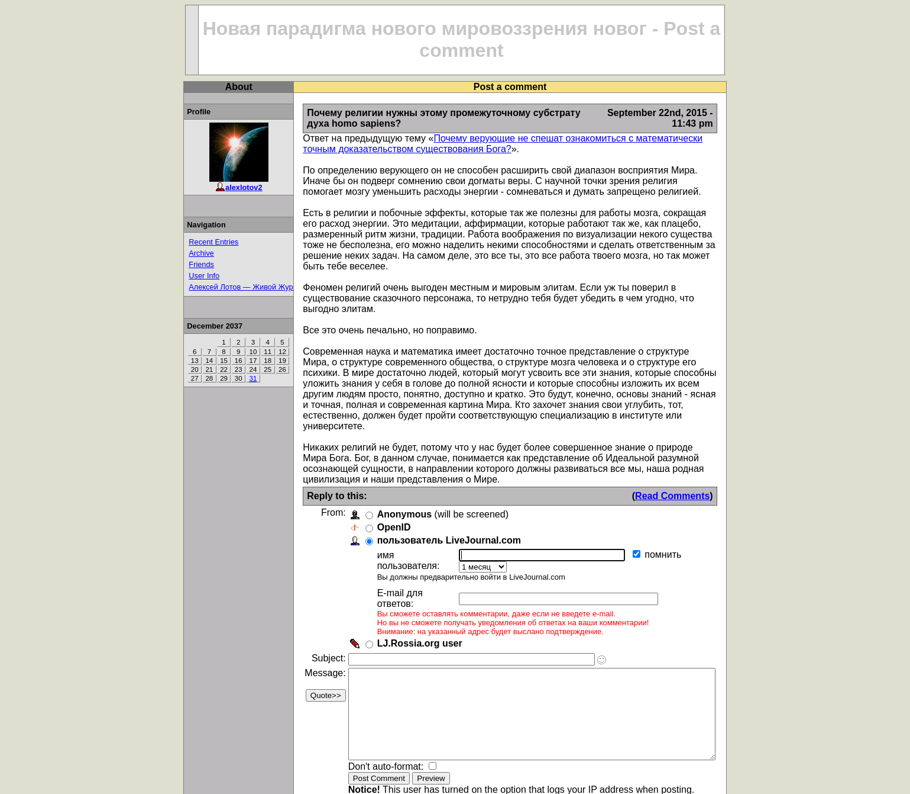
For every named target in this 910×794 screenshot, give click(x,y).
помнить (647, 522)
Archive (179, 253)
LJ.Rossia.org (716, 780)
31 (231, 378)
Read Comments (695, 464)
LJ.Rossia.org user (397, 591)
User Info (182, 275)
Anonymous (382, 482)
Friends (179, 264)
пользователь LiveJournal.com (426, 508)
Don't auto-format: (365, 732)
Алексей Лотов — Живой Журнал (225, 286)
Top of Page (190, 780)
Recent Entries (191, 241)
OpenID (371, 495)
